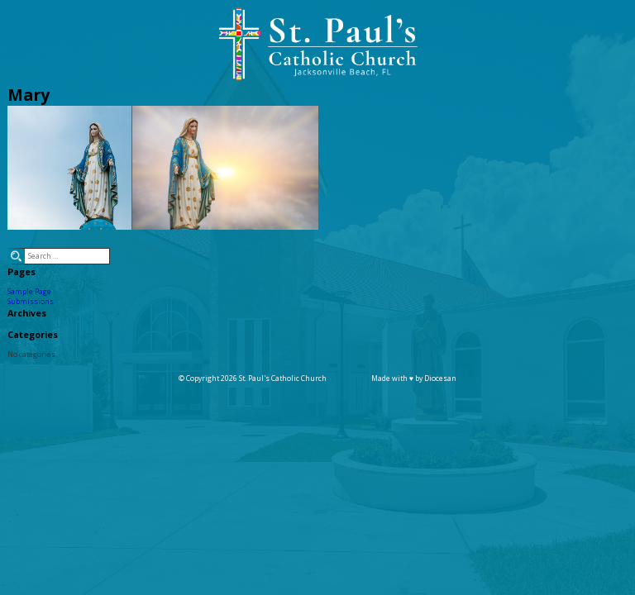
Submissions (30, 302)
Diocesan (440, 378)
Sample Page (29, 292)
